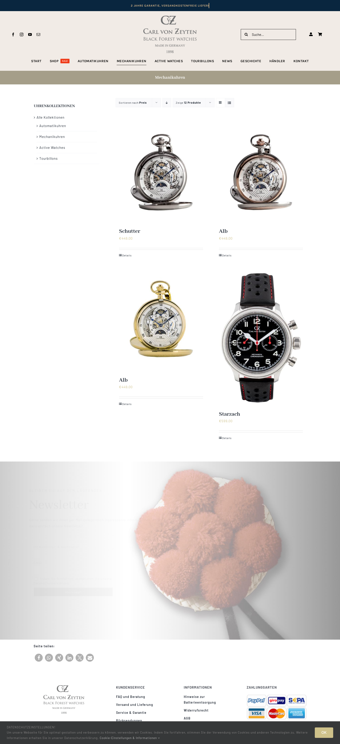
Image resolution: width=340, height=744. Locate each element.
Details (127, 255)
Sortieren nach (133, 102)
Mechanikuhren (52, 137)
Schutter (129, 231)
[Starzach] (261, 338)
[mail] (38, 34)
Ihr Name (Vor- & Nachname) (56, 545)
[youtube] (30, 34)
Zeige (188, 102)
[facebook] (13, 34)
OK (324, 732)
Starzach (229, 414)
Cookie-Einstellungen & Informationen (130, 738)
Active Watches (52, 147)
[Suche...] (268, 34)
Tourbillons (48, 158)
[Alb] (261, 172)
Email (38, 561)
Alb (223, 231)
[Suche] (246, 34)
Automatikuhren (52, 126)
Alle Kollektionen (51, 117)
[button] (39, 658)
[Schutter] (161, 172)
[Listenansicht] (229, 102)
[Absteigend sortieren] (166, 102)
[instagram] (22, 34)
